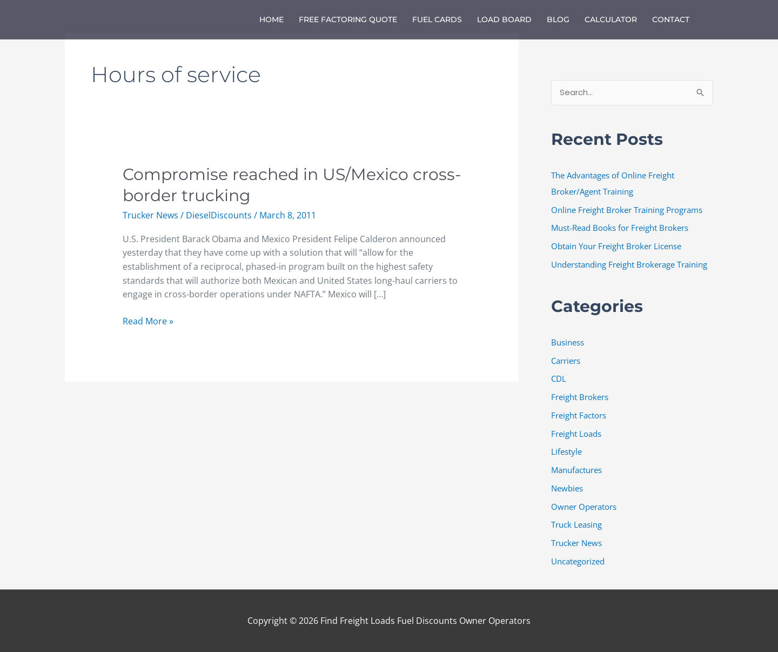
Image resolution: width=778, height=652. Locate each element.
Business (567, 342)
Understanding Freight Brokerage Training (629, 264)
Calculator (611, 19)
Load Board (504, 19)
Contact (670, 19)
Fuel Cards (437, 19)
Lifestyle (566, 451)
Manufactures (576, 469)
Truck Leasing (576, 524)
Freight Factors (578, 415)
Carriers (565, 360)
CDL (558, 378)
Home (271, 19)
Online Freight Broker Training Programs (626, 209)
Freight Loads (576, 433)
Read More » (148, 321)
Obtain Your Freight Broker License (616, 246)
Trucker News (150, 215)
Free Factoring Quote (348, 19)
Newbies (567, 488)
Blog (558, 19)
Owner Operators (583, 506)
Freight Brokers (579, 396)
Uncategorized (578, 561)
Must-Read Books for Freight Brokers (619, 227)
